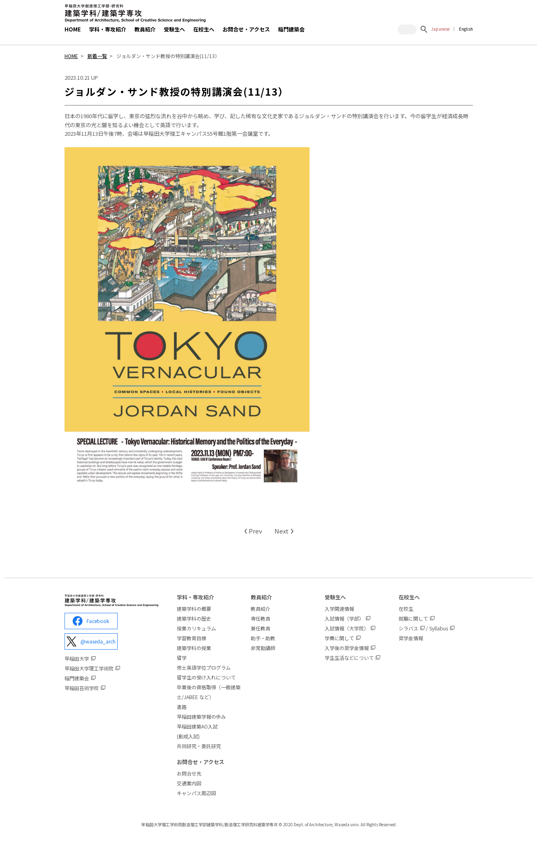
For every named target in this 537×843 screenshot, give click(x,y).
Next (284, 531)
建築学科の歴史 (194, 618)
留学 (182, 657)
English (466, 29)
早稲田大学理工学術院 (89, 668)
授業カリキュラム (196, 628)
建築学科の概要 (194, 608)
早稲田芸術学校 (82, 687)
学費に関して (339, 637)
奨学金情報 (411, 637)
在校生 (406, 608)
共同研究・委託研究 (199, 745)
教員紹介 (260, 608)
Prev (253, 531)
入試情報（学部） (344, 618)
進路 (182, 706)
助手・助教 (263, 637)
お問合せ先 (189, 773)
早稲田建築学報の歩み (201, 716)
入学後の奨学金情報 (347, 647)
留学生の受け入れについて (206, 677)
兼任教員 (260, 628)
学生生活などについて (349, 657)
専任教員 (260, 618)
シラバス (408, 628)
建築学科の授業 (194, 647)
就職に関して (413, 618)
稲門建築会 (291, 29)
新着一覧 (97, 55)
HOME (73, 29)
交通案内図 (189, 783)
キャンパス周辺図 (196, 792)
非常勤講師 (263, 647)
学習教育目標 (191, 637)
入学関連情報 (339, 608)
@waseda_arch (91, 641)
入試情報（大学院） (347, 628)
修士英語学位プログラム (204, 667)
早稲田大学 (77, 658)
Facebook (91, 621)
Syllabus (438, 628)
